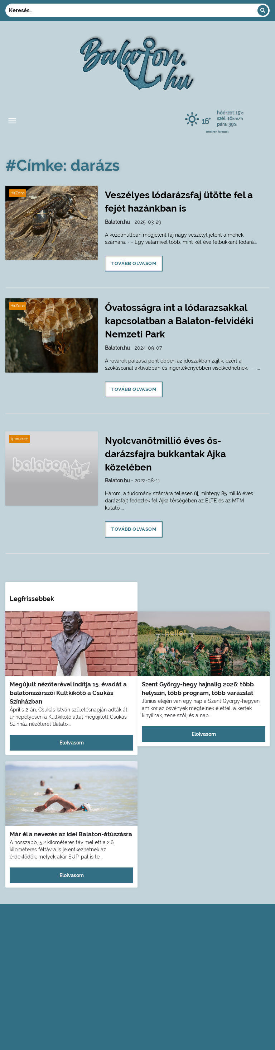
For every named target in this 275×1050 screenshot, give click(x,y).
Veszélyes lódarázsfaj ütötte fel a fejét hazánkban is (179, 202)
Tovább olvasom (133, 263)
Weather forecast (217, 131)
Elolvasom (71, 743)
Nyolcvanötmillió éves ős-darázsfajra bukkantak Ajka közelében (165, 454)
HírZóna (17, 193)
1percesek (19, 438)
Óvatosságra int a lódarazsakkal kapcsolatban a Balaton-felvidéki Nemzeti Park (179, 321)
